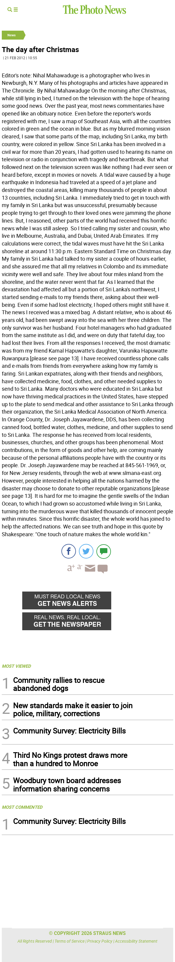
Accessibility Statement (136, 941)
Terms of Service (70, 941)
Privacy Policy (99, 941)
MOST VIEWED (16, 666)
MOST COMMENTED (22, 807)
